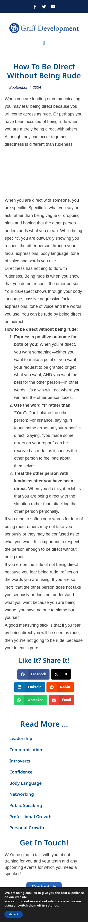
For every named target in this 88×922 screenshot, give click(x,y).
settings (52, 905)
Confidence (20, 772)
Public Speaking (25, 805)
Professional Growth (30, 816)
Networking (21, 794)
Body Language (25, 783)
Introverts (19, 761)
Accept (13, 914)
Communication (25, 749)
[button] (44, 43)
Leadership (20, 738)
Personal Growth (26, 827)
